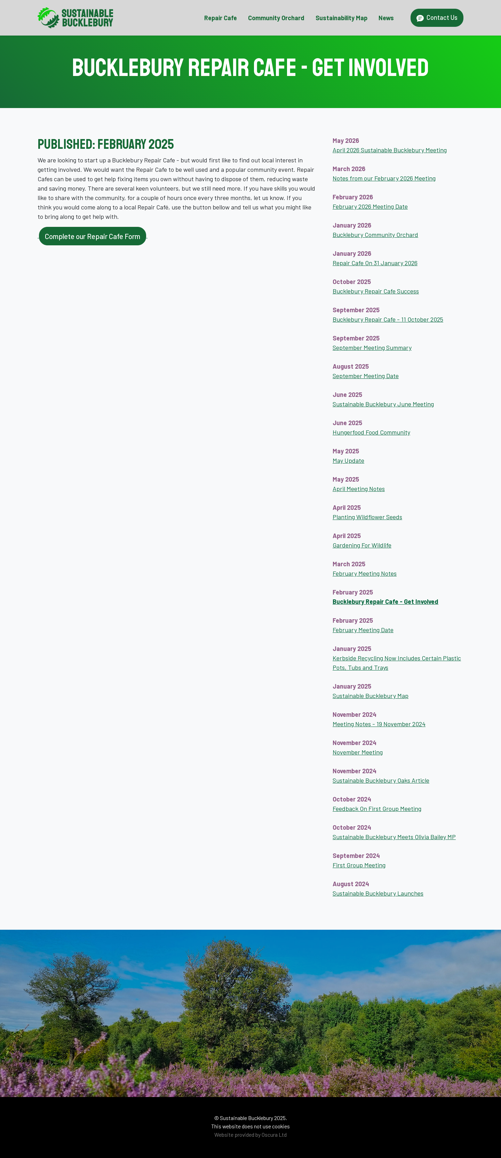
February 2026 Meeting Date (370, 206)
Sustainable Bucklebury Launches (378, 893)
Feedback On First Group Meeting (377, 808)
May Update (348, 460)
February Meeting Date (363, 630)
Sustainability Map (341, 18)
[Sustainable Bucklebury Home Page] (75, 18)
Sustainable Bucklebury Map (370, 695)
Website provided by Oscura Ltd (250, 1134)
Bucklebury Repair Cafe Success (376, 291)
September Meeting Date (366, 375)
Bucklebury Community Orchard (375, 234)
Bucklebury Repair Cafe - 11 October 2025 (388, 319)
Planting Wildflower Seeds (367, 517)
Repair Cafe (220, 18)
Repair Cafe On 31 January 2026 (375, 263)
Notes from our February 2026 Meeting (384, 178)
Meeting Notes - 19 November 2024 (379, 724)
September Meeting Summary (372, 347)
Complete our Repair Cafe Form (92, 236)
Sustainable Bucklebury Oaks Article (381, 780)
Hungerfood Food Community (371, 432)
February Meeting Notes (365, 573)
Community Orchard (276, 18)
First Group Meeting (359, 865)
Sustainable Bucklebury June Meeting (383, 404)
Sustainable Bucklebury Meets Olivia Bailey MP (394, 837)
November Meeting (358, 752)
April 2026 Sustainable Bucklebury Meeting (390, 150)
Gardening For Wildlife (362, 545)
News (386, 18)
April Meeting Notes (359, 488)
